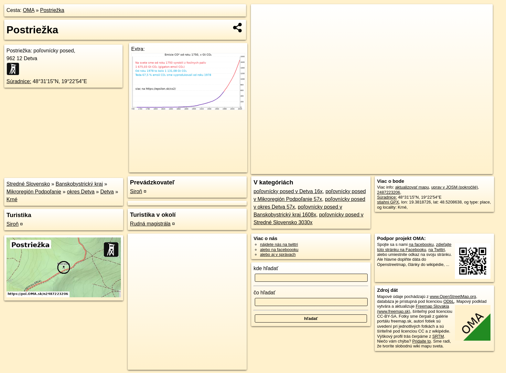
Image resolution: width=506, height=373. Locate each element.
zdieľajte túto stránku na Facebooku (414, 247)
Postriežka (52, 10)
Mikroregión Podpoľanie (33, 191)
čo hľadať (264, 292)
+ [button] (262, 15)
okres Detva (80, 191)
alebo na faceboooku (279, 249)
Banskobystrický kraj (79, 184)
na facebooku (421, 244)
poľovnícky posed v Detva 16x (288, 191)
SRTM (438, 336)
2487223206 (388, 192)
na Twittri (436, 249)
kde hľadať (265, 268)
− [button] (262, 25)
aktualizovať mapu (412, 187)
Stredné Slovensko (28, 184)
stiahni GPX (388, 202)
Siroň (12, 224)
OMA (29, 10)
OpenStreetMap (381, 169)
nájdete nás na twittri (279, 244)
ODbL (448, 301)
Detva (107, 191)
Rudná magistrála (150, 223)
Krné (11, 199)
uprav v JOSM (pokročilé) (454, 187)
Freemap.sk (414, 169)
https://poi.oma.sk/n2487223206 (463, 169)
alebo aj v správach (278, 254)
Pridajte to (421, 341)
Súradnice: (18, 81)
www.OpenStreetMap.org (453, 296)
